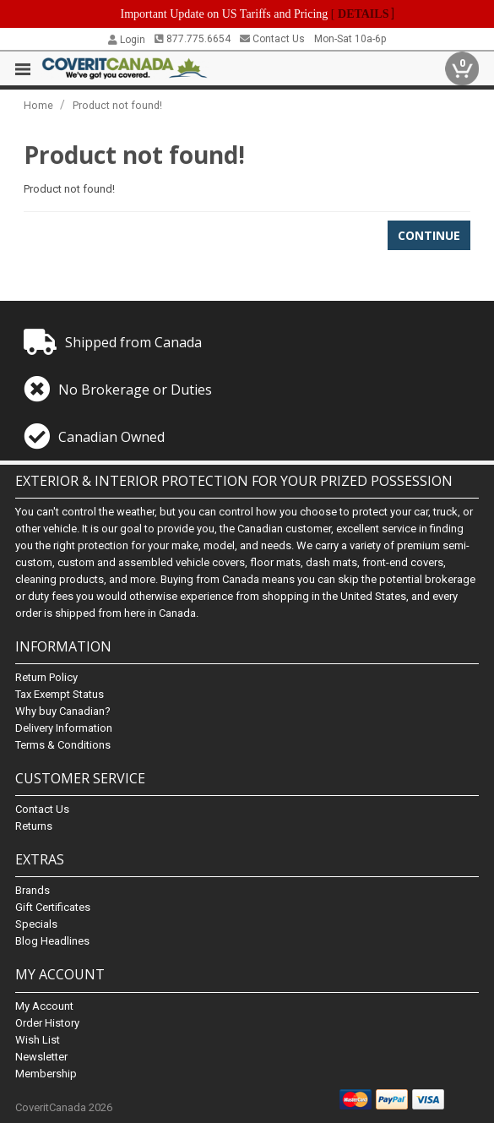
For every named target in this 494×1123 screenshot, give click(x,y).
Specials (36, 924)
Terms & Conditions (63, 745)
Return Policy (46, 677)
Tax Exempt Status (59, 694)
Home (38, 105)
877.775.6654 (193, 39)
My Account (44, 1006)
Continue (429, 235)
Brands (32, 890)
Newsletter (41, 1056)
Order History (47, 1023)
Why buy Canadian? (63, 711)
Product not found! (117, 105)
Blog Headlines (52, 941)
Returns (33, 826)
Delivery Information (63, 728)
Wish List (37, 1039)
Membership (46, 1073)
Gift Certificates (52, 907)
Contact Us (272, 39)
